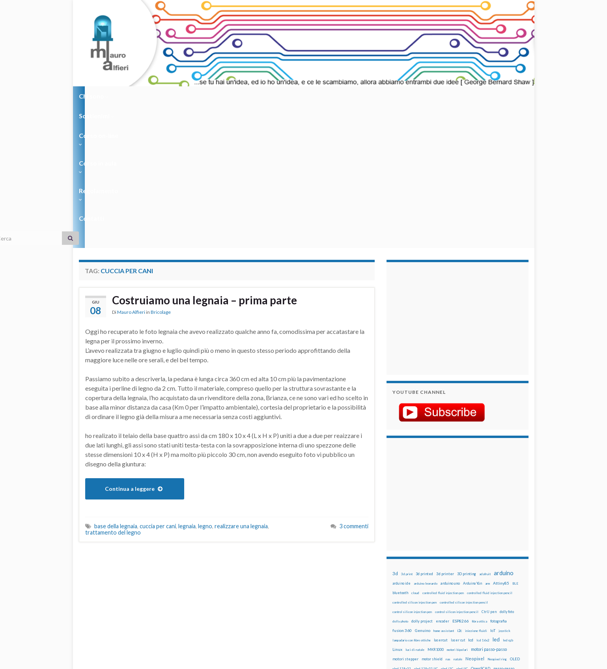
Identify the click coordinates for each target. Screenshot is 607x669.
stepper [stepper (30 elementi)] (506, 573)
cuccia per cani (158, 384)
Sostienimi (138, 96)
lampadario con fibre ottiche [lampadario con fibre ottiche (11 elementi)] (411, 498)
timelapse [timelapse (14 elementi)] (445, 583)
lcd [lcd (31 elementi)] (470, 498)
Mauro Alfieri (131, 171)
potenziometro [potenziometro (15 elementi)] (448, 545)
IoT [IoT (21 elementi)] (492, 488)
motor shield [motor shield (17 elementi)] (432, 517)
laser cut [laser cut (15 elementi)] (458, 498)
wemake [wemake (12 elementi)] (482, 583)
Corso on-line (190, 96)
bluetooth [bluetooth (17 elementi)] (400, 451)
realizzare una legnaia (241, 384)
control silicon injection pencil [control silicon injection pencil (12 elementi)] (456, 470)
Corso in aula (245, 96)
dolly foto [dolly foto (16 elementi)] (507, 470)
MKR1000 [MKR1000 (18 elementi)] (436, 507)
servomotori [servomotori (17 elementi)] (510, 564)
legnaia (187, 384)
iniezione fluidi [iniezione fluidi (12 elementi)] (476, 489)
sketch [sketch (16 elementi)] (398, 574)
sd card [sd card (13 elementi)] (476, 565)
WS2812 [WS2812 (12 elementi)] (398, 593)
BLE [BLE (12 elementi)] (515, 442)
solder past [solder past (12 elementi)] (415, 574)
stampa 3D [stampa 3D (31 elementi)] (460, 573)
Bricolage (161, 171)
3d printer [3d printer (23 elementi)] (445, 432)
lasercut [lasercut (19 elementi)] (441, 498)
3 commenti (353, 384)
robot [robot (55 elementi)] (428, 564)
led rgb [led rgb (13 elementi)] (508, 498)
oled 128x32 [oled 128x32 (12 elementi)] (401, 527)
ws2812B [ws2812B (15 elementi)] (416, 593)
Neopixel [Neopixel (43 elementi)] (474, 516)
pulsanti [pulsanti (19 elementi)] (484, 545)
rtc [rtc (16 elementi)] (465, 564)
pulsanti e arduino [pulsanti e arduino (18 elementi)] (407, 555)
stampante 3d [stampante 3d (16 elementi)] (484, 574)
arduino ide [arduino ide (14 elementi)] (401, 442)
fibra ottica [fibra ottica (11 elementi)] (479, 479)
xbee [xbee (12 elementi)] (430, 593)
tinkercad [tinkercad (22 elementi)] (466, 583)
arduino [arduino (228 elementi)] (504, 431)
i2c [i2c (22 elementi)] (459, 488)
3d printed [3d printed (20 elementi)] (424, 432)
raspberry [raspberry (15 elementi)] (442, 555)
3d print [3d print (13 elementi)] (407, 432)
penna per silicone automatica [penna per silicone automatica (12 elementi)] (412, 546)
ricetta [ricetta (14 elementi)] (414, 565)
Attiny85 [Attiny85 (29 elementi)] (501, 441)
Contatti (347, 96)
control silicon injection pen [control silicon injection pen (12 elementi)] (412, 470)
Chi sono (93, 96)
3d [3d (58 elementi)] (395, 431)
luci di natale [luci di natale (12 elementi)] (414, 508)
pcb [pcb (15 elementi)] (395, 536)
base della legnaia (115, 384)
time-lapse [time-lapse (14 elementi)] (425, 583)
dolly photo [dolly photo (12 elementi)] (400, 479)
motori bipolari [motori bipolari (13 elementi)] (457, 508)
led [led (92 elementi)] (496, 498)
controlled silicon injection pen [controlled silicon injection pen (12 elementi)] (414, 460)
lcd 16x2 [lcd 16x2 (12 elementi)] (482, 498)
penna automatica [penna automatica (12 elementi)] (413, 536)
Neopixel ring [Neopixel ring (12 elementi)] (497, 517)
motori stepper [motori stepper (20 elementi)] (405, 517)
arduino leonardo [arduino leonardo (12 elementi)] (425, 442)
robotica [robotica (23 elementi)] (444, 564)
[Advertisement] (441, 175)
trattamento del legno (113, 390)
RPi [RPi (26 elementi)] (457, 564)
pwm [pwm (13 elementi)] (428, 555)
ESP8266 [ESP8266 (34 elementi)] (460, 479)
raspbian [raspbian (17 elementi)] (399, 564)
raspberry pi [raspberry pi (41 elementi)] (467, 554)
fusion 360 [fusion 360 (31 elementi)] (402, 488)
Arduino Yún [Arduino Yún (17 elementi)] (472, 441)
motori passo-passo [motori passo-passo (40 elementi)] (489, 507)
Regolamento (300, 96)
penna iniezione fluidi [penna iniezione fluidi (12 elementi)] (443, 536)
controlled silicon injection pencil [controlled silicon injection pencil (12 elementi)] (464, 460)
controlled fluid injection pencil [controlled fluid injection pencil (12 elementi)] (489, 451)
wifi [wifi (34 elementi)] (510, 583)
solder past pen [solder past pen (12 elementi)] (436, 574)
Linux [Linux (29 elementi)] (397, 507)
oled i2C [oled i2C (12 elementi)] (447, 527)
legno (205, 384)
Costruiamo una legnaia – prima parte (212, 159)
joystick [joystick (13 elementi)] (504, 489)
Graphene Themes (145, 659)
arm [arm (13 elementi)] (487, 442)
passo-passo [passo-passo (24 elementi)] (503, 526)
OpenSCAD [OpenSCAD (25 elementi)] (480, 526)
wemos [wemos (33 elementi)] (497, 583)
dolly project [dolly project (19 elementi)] (422, 479)
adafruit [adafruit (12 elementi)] (485, 432)
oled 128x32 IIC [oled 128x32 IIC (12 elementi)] (426, 527)
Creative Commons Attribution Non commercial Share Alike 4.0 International (365, 632)
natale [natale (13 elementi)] (458, 517)
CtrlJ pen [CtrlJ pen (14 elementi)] (489, 470)
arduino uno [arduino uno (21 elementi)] (450, 441)
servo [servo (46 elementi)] (491, 564)
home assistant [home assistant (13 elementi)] (443, 489)
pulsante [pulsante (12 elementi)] (469, 546)
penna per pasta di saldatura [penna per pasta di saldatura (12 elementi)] (481, 536)
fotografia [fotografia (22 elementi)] (498, 479)
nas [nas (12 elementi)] (448, 517)
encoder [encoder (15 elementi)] (442, 479)
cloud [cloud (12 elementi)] (415, 451)
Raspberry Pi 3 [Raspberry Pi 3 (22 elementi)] (495, 555)
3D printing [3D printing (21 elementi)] (466, 432)
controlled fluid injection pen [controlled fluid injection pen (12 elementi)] (443, 451)
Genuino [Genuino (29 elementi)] (422, 488)
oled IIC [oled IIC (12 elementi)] (462, 527)
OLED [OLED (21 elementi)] (515, 517)
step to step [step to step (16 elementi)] (402, 583)
